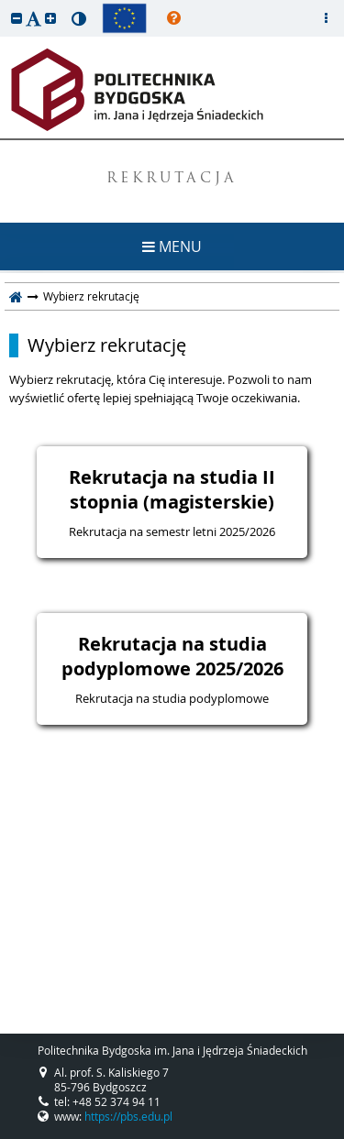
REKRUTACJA (172, 179)
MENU (172, 246)
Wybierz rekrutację (107, 345)
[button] (16, 18)
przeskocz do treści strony (4, 4)
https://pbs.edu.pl (128, 1116)
